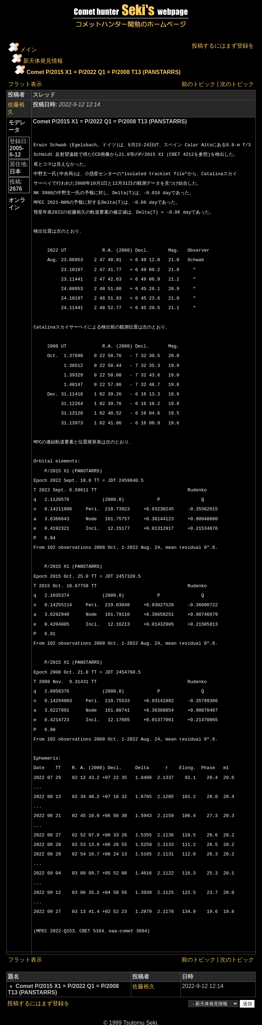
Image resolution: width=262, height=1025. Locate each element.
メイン (28, 50)
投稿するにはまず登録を (223, 46)
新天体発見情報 (43, 61)
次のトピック (237, 84)
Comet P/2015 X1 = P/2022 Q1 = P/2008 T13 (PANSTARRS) (103, 72)
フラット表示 (25, 84)
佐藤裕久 (19, 105)
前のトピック (198, 84)
